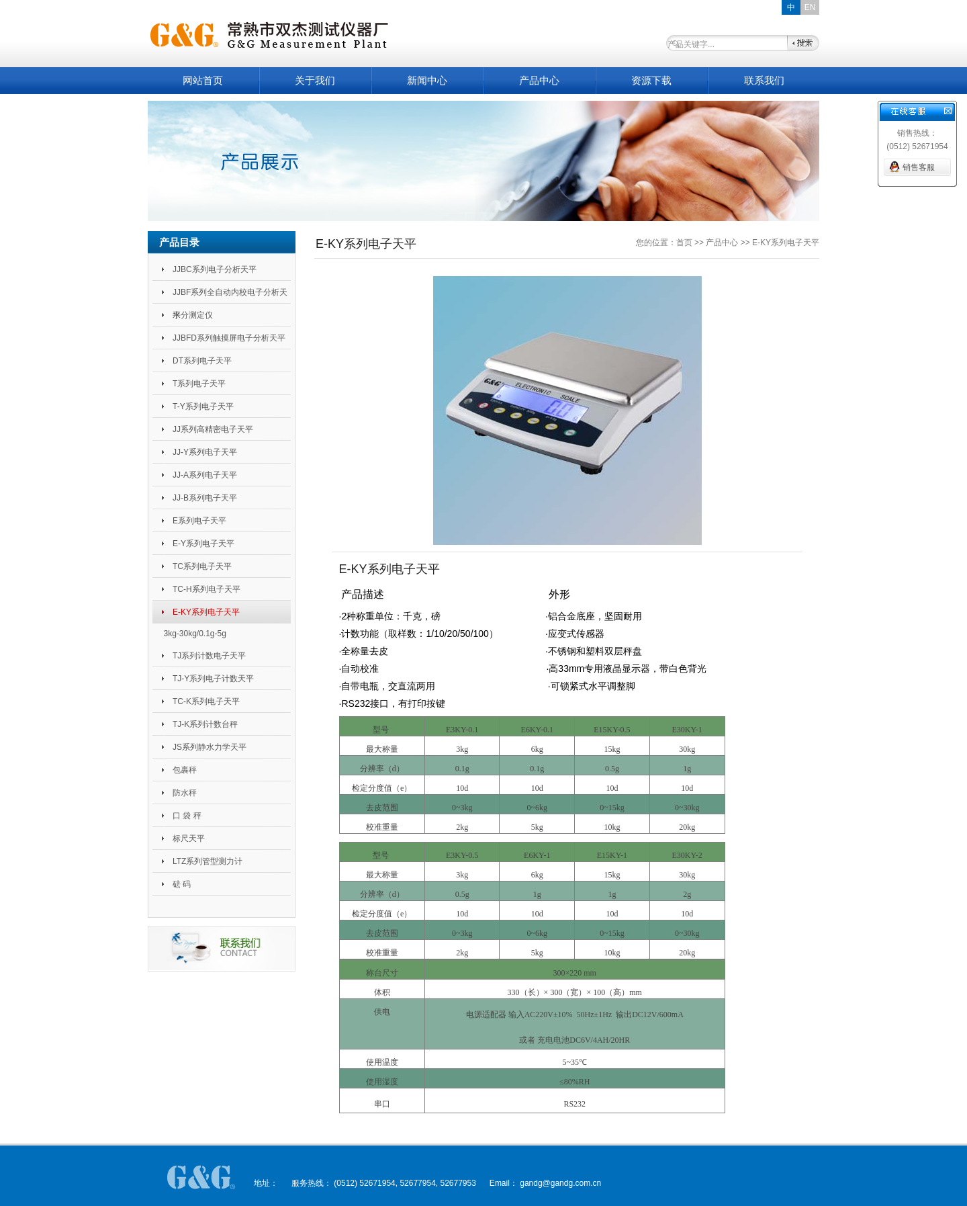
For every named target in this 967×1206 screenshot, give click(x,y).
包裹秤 (185, 770)
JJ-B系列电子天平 (205, 498)
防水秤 (185, 793)
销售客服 (919, 167)
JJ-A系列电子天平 (205, 475)
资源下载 (651, 80)
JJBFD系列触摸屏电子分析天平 (229, 338)
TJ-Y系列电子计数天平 (213, 678)
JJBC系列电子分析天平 (215, 269)
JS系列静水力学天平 (209, 747)
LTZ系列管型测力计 (207, 861)
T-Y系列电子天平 (203, 406)
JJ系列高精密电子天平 (213, 429)
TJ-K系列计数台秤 (205, 724)
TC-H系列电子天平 (206, 589)
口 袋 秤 (187, 815)
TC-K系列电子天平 (206, 701)
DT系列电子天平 (202, 360)
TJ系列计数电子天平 (209, 655)
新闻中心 (427, 80)
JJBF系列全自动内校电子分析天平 (230, 296)
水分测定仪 (193, 315)
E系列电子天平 (199, 520)
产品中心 (539, 80)
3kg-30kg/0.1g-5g (194, 633)
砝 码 (182, 884)
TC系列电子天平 (202, 566)
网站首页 (203, 80)
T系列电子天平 (199, 383)
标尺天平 (189, 838)
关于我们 (315, 80)
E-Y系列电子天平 (203, 543)
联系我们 (764, 80)
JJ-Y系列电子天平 (205, 452)
